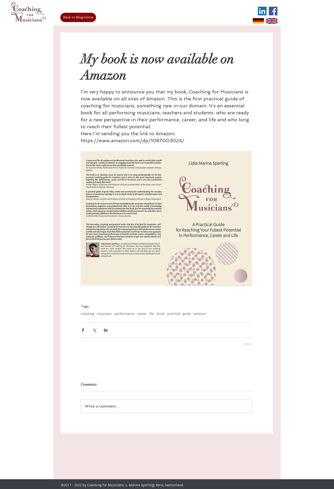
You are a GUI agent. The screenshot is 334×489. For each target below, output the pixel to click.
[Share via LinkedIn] (105, 330)
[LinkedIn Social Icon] (262, 11)
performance (124, 313)
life (151, 313)
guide (187, 313)
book (160, 313)
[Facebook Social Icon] (273, 11)
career (142, 313)
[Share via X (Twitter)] (94, 330)
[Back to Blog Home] (78, 17)
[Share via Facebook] (83, 330)
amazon (200, 313)
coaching (87, 313)
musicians (104, 313)
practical (173, 313)
